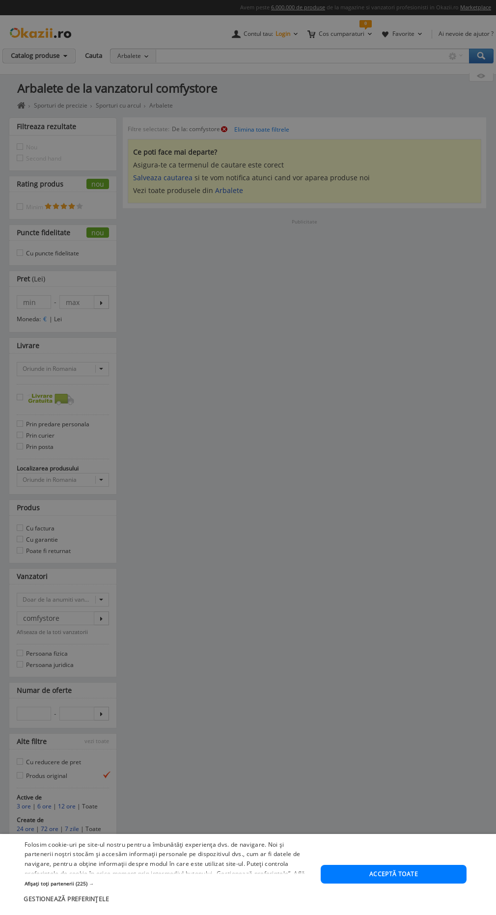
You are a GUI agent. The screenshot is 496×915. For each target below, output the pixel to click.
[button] (168, 883)
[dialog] (248, 874)
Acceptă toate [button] (393, 874)
